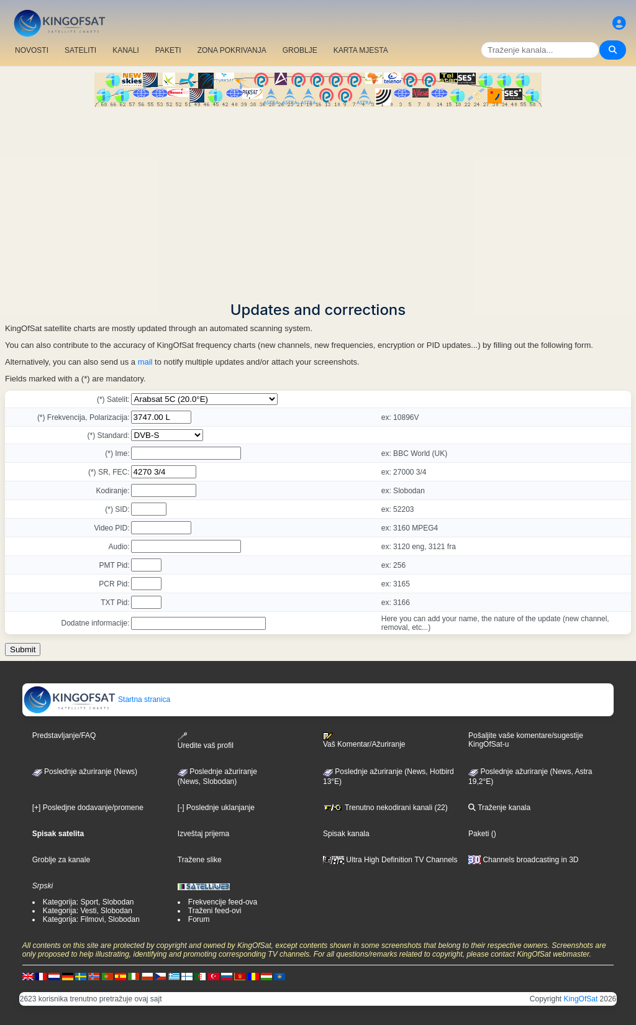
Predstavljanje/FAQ (64, 735)
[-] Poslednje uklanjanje (216, 807)
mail (145, 362)
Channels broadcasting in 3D (523, 859)
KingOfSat (581, 999)
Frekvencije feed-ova (222, 902)
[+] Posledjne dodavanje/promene (87, 807)
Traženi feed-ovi (215, 910)
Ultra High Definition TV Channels (390, 859)
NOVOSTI (31, 50)
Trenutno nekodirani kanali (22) (385, 807)
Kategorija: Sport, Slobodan (88, 902)
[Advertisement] (318, 200)
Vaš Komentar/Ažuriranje (364, 740)
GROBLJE (300, 50)
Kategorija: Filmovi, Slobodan (91, 919)
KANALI (125, 50)
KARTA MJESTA (361, 50)
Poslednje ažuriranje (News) (84, 771)
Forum (199, 919)
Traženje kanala (499, 807)
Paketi (478, 833)
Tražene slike (200, 859)
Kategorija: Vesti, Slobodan (87, 910)
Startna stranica (96, 699)
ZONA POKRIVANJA (232, 50)
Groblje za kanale (61, 859)
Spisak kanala (346, 833)
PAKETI (168, 50)
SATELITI (80, 50)
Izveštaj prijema (203, 833)
